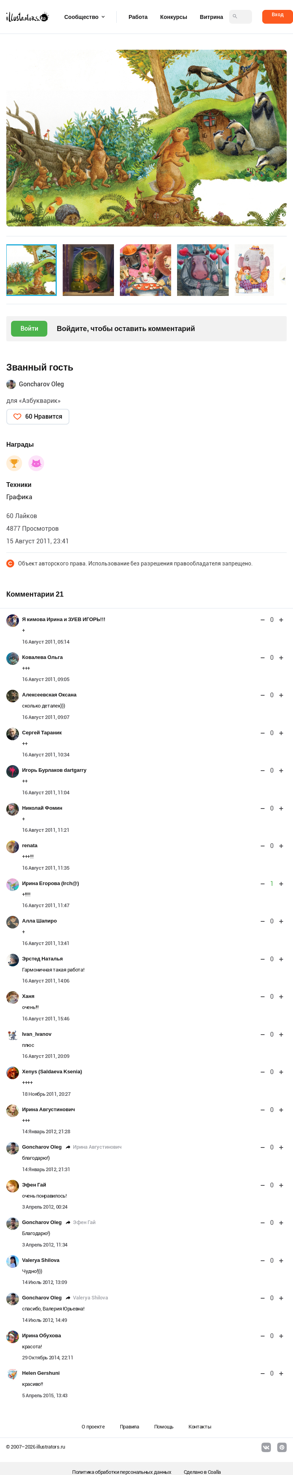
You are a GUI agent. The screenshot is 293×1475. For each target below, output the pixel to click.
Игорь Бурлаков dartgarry (54, 770)
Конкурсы (173, 17)
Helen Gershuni (41, 1373)
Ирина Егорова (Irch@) (50, 883)
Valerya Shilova (41, 1260)
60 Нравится (43, 416)
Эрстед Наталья (42, 959)
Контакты (199, 1427)
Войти (29, 328)
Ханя (28, 996)
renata (29, 845)
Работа (138, 17)
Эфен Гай (34, 1185)
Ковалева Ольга (42, 657)
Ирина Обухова (41, 1335)
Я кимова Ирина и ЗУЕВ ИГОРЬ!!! (63, 619)
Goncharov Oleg (41, 384)
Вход (278, 14)
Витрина (211, 17)
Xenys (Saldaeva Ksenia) (52, 1071)
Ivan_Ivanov (36, 1034)
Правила (129, 1427)
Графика (19, 497)
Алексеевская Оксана (49, 695)
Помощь (164, 1427)
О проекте (93, 1427)
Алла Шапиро (39, 921)
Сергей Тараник (42, 733)
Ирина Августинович (48, 1109)
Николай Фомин (42, 808)
